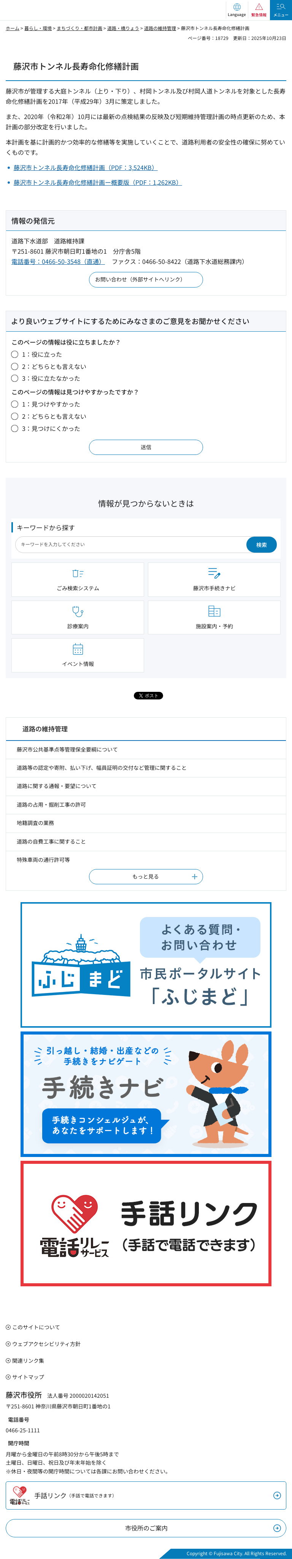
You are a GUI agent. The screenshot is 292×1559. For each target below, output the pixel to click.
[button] (237, 10)
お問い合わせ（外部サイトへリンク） (140, 279)
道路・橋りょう (123, 28)
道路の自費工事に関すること (51, 841)
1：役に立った (42, 354)
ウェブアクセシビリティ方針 (46, 1344)
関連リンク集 (28, 1360)
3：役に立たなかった (51, 378)
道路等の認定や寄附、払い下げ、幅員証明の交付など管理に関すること (102, 767)
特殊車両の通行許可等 (43, 859)
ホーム (12, 28)
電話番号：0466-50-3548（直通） (58, 261)
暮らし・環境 (38, 28)
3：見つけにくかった (51, 428)
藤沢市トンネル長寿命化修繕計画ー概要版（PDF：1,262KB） (98, 182)
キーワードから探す (46, 527)
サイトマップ (28, 1377)
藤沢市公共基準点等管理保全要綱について (67, 749)
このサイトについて (36, 1327)
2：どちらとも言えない (54, 366)
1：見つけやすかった (51, 403)
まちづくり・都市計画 (79, 28)
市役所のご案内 (146, 1527)
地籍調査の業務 (35, 822)
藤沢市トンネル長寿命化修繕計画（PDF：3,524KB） (86, 167)
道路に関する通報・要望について (57, 786)
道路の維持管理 (160, 28)
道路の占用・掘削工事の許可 (51, 804)
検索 (261, 544)
